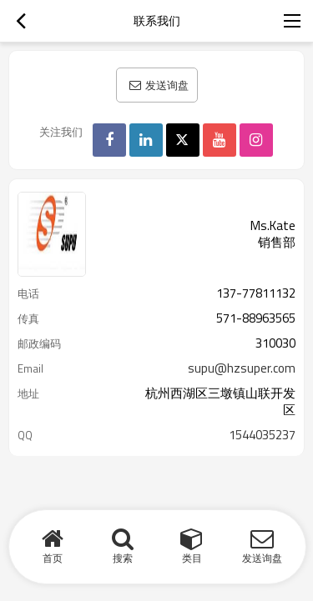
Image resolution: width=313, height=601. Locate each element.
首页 (53, 558)
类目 (192, 558)
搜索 (123, 558)
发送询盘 (167, 85)
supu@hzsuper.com (241, 368)
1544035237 (262, 435)
